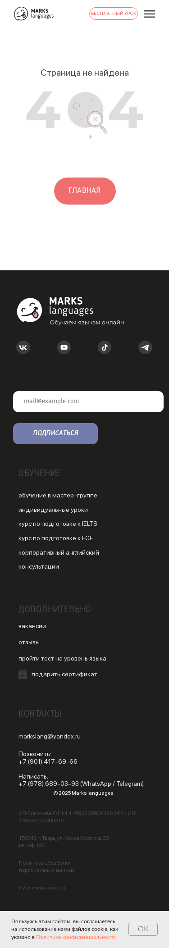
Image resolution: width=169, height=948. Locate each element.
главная (85, 191)
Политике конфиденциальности (76, 937)
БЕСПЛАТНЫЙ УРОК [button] (114, 13)
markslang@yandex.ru (49, 736)
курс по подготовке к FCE (55, 538)
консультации (38, 566)
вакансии (32, 625)
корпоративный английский (58, 552)
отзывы (29, 642)
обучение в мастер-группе (57, 495)
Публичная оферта (42, 887)
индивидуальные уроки (53, 509)
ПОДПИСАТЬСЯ (55, 433)
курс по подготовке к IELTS (57, 523)
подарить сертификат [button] (64, 674)
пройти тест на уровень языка (62, 658)
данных (65, 870)
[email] (88, 401)
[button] (22, 674)
